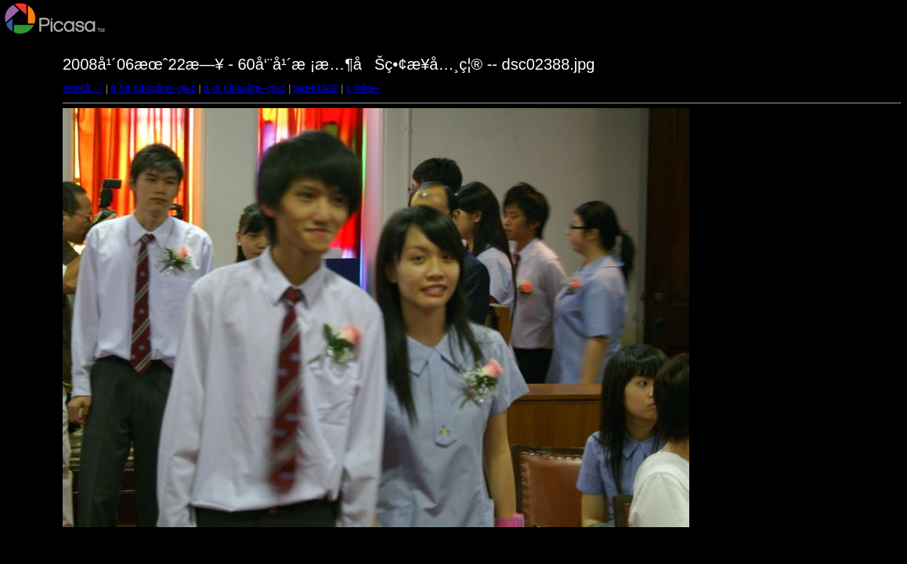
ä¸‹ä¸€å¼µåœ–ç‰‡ (245, 88)
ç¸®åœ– (363, 88)
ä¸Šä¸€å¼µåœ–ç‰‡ (153, 88)
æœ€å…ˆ (83, 88)
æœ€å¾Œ (316, 88)
